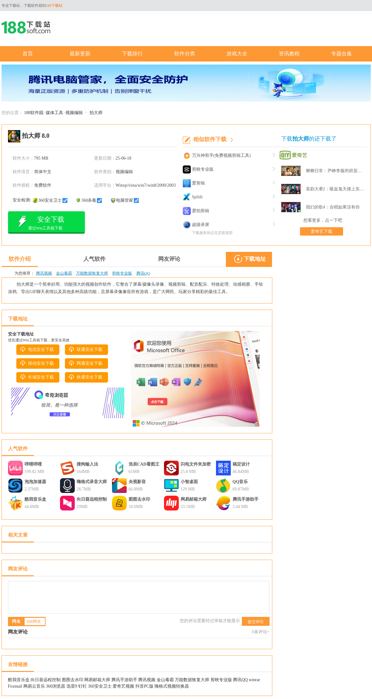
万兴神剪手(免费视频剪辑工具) (217, 156)
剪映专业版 (198, 169)
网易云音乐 (34, 686)
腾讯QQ (143, 273)
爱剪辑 (194, 183)
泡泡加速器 (35, 481)
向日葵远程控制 (92, 499)
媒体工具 (54, 112)
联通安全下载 (85, 349)
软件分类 (184, 54)
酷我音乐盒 (35, 499)
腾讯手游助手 (245, 499)
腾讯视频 (44, 273)
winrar (254, 679)
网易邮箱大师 (193, 499)
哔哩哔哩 (33, 464)
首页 (27, 54)
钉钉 (82, 686)
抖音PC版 (144, 686)
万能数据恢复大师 (92, 273)
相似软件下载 (209, 139)
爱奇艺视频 (123, 686)
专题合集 (341, 54)
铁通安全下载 (85, 377)
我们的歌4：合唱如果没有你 (333, 207)
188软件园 (33, 112)
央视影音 (137, 481)
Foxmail (15, 686)
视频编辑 (74, 112)
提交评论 (256, 621)
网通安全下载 (85, 363)
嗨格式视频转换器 (171, 686)
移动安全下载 (36, 363)
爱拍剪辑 (196, 211)
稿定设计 (241, 464)
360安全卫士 (100, 686)
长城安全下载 (36, 377)
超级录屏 (196, 225)
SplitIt (193, 197)
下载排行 (132, 54)
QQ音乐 (240, 481)
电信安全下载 (36, 349)
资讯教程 (289, 54)
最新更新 (80, 54)
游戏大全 (236, 54)
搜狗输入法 (87, 464)
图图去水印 (139, 499)
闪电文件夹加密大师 (196, 465)
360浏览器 (55, 686)
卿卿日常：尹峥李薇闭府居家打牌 (335, 171)
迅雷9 (71, 686)
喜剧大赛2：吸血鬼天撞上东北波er (335, 189)
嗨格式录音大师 (92, 481)
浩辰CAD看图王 (144, 464)
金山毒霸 (64, 273)
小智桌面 (189, 481)
